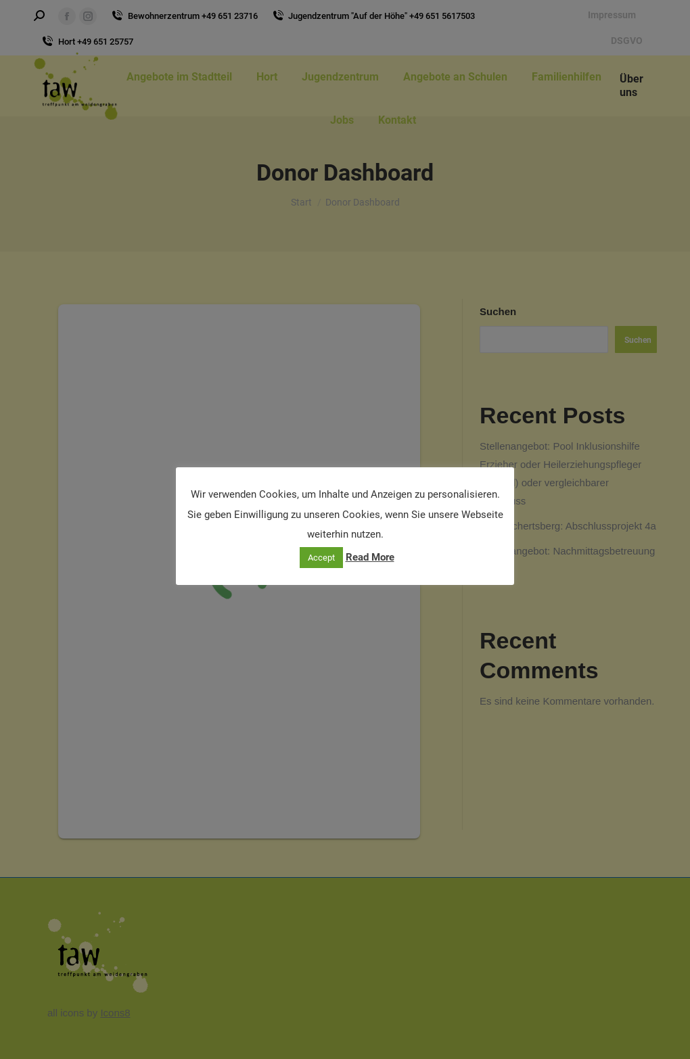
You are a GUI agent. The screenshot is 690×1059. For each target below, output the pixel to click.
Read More (370, 557)
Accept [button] (321, 557)
